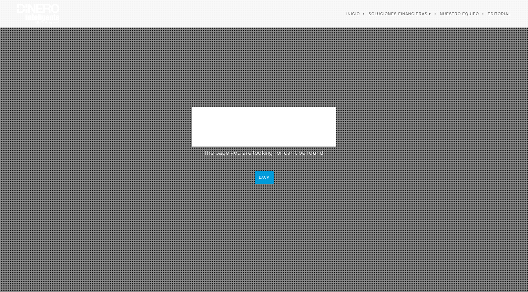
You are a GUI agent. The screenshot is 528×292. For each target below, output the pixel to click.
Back (264, 177)
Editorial (499, 14)
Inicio (353, 14)
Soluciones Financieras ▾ (399, 14)
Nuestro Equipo (459, 14)
